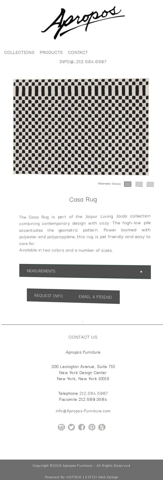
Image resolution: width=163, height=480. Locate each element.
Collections (19, 52)
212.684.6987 (91, 61)
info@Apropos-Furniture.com (83, 410)
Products (51, 52)
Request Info (50, 295)
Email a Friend (95, 297)
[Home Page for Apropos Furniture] (83, 40)
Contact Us (83, 336)
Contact (78, 52)
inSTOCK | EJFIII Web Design (92, 476)
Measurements (43, 270)
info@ (67, 61)
